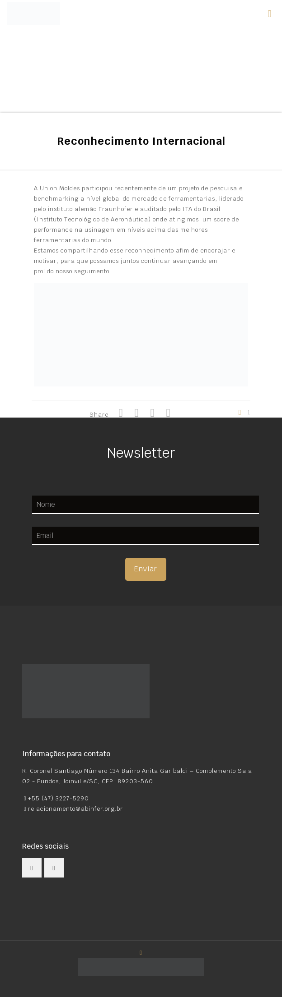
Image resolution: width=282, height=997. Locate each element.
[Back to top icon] (141, 952)
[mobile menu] (269, 13)
